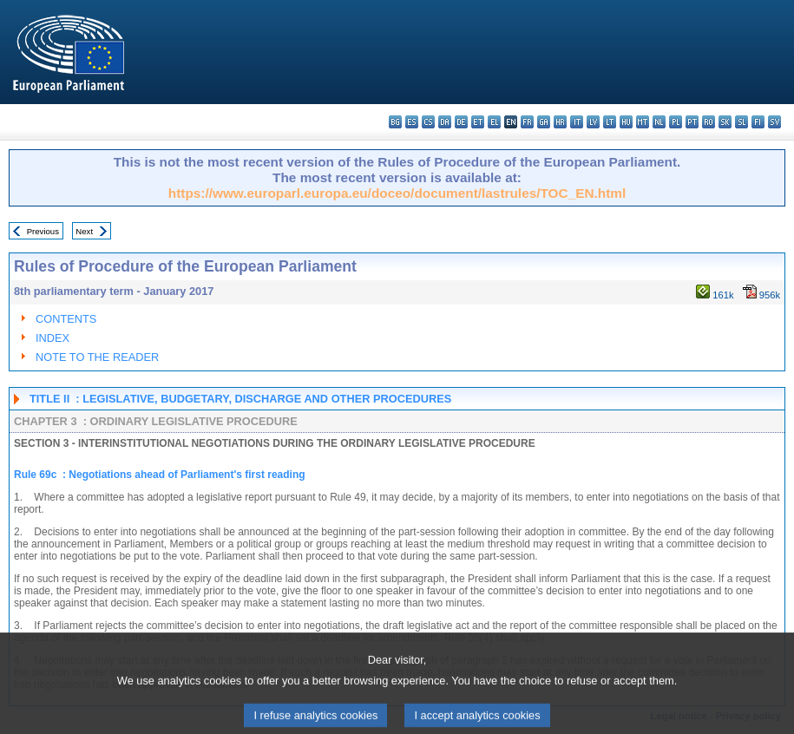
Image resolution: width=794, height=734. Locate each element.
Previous (43, 231)
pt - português (692, 121)
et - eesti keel (477, 121)
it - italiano (576, 121)
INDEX (52, 337)
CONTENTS (66, 318)
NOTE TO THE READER (97, 357)
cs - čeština (428, 121)
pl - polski (675, 121)
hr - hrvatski (560, 121)
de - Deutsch (461, 121)
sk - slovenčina (725, 121)
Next (84, 231)
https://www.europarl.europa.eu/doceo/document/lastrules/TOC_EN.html (397, 193)
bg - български (395, 121)
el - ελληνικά (494, 121)
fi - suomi (757, 121)
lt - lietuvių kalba (609, 121)
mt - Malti (642, 121)
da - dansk (444, 121)
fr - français (527, 121)
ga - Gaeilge (543, 121)
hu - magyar (626, 121)
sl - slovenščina (741, 121)
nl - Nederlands (659, 121)
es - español (411, 121)
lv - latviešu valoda (593, 121)
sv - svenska (774, 121)
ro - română (708, 121)
